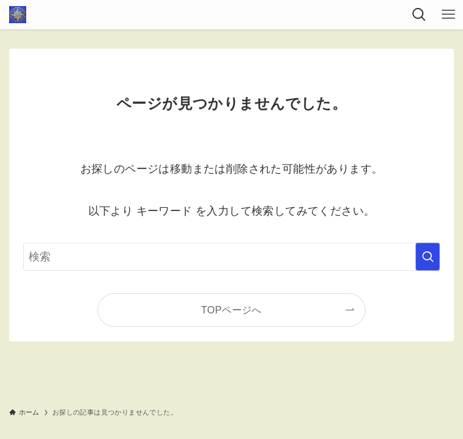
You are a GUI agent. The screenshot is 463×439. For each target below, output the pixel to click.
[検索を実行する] (427, 257)
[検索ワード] (231, 257)
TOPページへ (231, 309)
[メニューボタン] (448, 14)
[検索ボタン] (419, 14)
